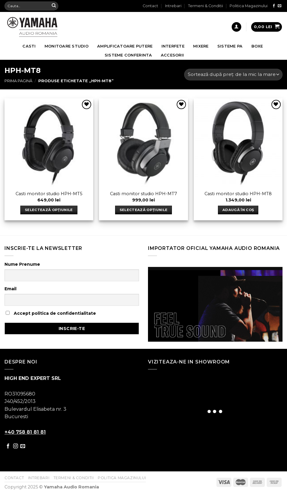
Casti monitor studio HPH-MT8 (238, 193)
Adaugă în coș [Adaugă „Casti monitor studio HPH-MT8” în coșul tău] (238, 210)
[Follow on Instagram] (15, 446)
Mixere (201, 46)
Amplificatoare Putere (124, 46)
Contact (150, 6)
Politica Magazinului (249, 6)
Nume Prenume (22, 264)
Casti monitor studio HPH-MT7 (143, 193)
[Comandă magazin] (233, 74)
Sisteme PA (230, 46)
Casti (29, 46)
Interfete (172, 46)
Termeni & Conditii (205, 6)
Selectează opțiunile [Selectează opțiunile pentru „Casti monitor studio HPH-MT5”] (49, 210)
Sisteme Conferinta (128, 55)
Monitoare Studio (66, 46)
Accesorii (172, 55)
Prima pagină (18, 81)
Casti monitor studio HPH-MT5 (49, 193)
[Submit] (53, 5)
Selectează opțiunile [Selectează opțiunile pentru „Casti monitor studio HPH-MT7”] (144, 210)
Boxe (257, 46)
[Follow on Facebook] (274, 6)
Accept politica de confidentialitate (51, 313)
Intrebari (173, 6)
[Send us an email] (279, 6)
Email (10, 288)
